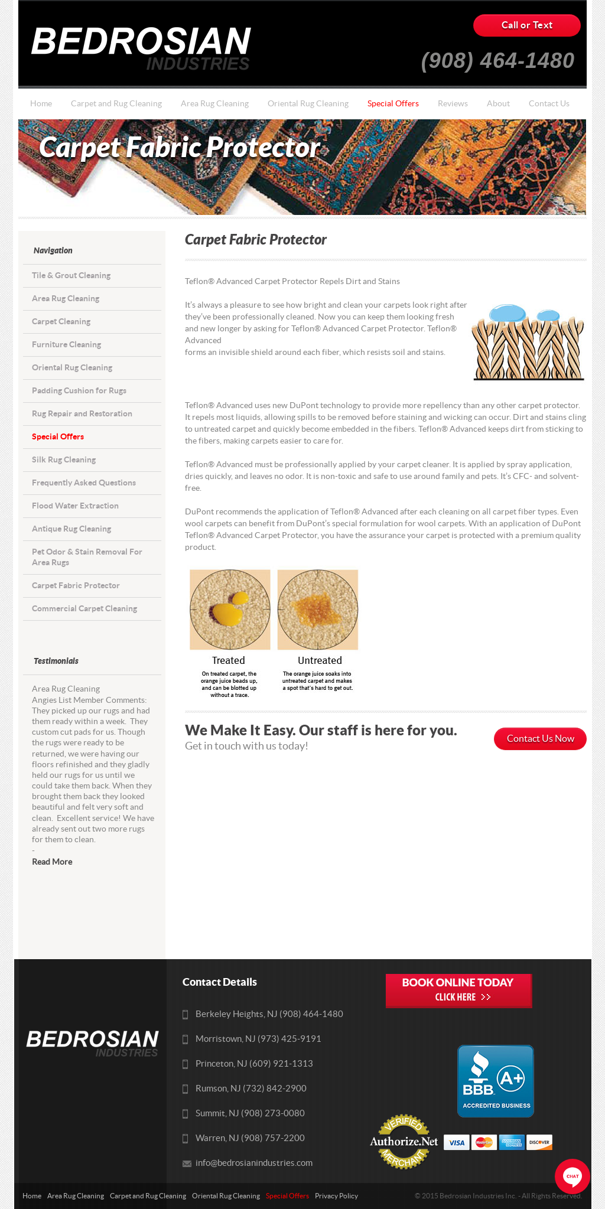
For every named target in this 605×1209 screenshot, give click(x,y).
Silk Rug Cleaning (64, 459)
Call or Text (527, 25)
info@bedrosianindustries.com (254, 1163)
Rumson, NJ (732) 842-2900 (251, 1088)
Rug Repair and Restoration (82, 413)
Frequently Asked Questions (84, 482)
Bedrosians (145, 48)
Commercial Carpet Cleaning (84, 608)
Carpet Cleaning (61, 321)
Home (41, 104)
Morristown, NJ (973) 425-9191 (258, 1039)
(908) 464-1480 (498, 55)
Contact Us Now (540, 739)
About (498, 104)
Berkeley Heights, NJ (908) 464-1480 (269, 1014)
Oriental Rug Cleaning (308, 104)
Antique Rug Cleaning (71, 528)
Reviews (453, 104)
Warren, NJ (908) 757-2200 (250, 1138)
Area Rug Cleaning (215, 104)
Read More (52, 862)
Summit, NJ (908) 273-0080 (250, 1113)
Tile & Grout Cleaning (71, 275)
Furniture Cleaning (66, 344)
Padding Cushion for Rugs (79, 390)
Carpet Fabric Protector (76, 585)
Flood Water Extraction (75, 505)
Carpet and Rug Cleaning (116, 104)
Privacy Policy (336, 1196)
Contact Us (549, 104)
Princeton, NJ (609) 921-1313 (254, 1064)
